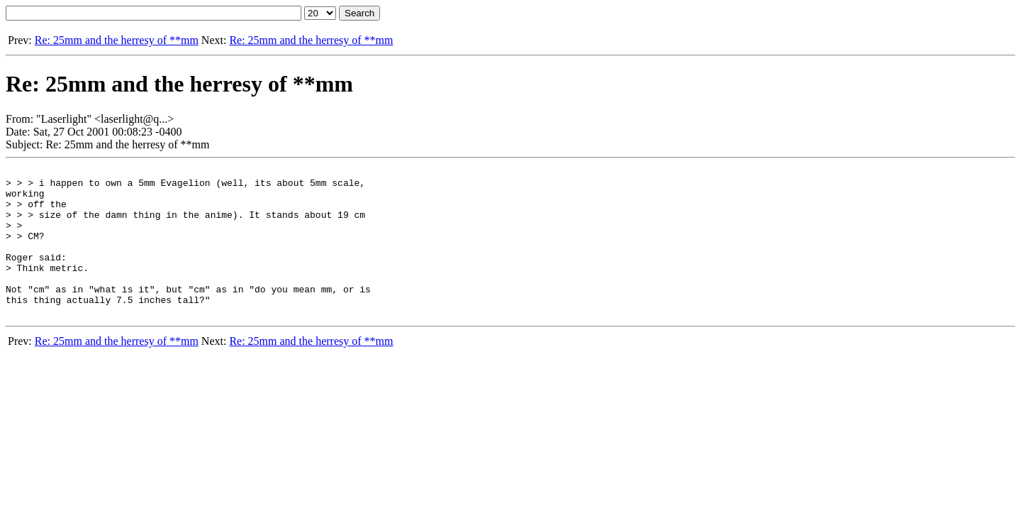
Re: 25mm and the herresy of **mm (117, 40)
